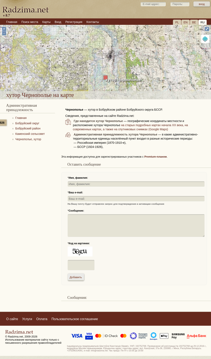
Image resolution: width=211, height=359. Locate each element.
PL (177, 22)
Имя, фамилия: (78, 177)
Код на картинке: (79, 243)
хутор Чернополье (123, 80)
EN (185, 22)
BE (194, 22)
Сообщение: (76, 210)
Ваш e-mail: (76, 192)
